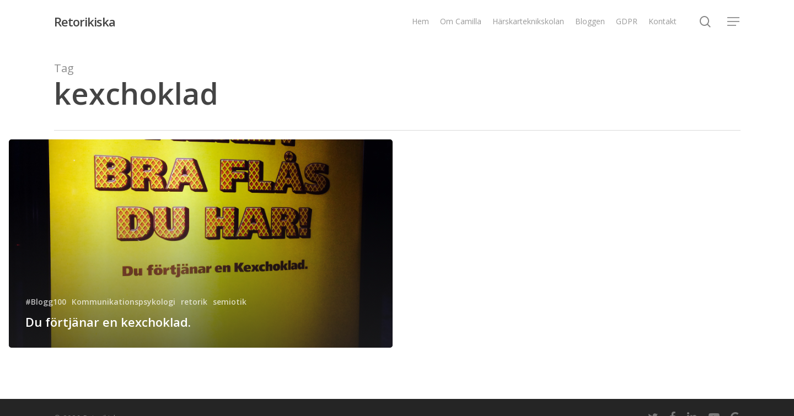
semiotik (229, 301)
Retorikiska (84, 21)
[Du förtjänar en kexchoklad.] (201, 243)
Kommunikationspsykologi (123, 301)
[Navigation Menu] (734, 22)
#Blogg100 (45, 301)
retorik (194, 301)
